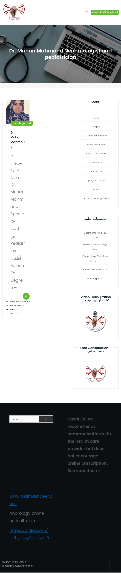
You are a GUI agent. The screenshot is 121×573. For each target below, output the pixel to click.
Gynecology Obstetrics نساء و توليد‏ (95, 259)
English (97, 127)
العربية (96, 118)
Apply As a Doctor (96, 181)
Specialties (97, 163)
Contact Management (96, 199)
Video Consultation (96, 154)
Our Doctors (96, 172)
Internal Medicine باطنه (95, 270)
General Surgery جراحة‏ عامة (95, 247)
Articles (96, 190)
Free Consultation (96, 145)
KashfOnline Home (96, 136)
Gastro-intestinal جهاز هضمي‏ (95, 235)
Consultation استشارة (105, 12)
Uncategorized (22, 123)
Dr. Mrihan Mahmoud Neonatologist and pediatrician (18, 306)
